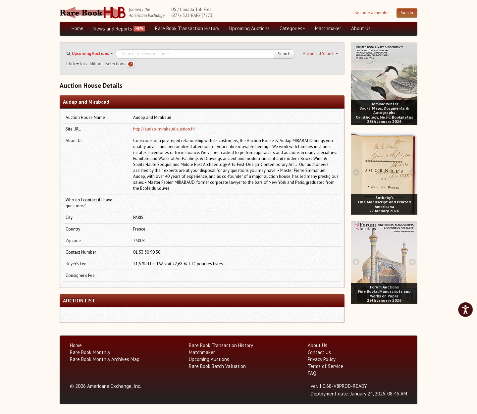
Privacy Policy (322, 359)
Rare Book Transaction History (187, 28)
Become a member (372, 13)
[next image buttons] (412, 83)
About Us (361, 28)
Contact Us (319, 352)
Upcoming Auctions (249, 28)
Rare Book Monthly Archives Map (104, 359)
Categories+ (292, 28)
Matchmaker (328, 28)
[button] (320, 53)
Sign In (407, 13)
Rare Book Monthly (90, 352)
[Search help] (130, 64)
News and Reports (112, 29)
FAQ (312, 373)
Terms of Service (325, 366)
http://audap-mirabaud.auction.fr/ (164, 129)
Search (284, 54)
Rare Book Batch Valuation (217, 366)
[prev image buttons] (356, 83)
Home (77, 28)
